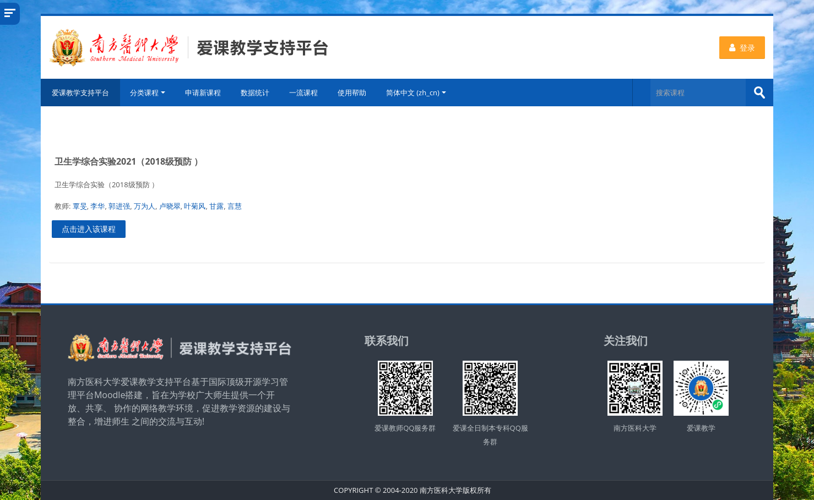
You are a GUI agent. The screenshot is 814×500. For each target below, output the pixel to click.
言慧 (234, 206)
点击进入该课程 (89, 229)
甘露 (216, 206)
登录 (742, 47)
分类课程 (147, 92)
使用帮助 (352, 92)
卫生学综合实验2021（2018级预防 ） (129, 161)
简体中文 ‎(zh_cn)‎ (416, 92)
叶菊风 (194, 206)
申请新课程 (203, 92)
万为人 (144, 206)
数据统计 (255, 92)
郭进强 (119, 206)
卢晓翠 (170, 206)
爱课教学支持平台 (80, 92)
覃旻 (80, 206)
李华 (97, 206)
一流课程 (303, 92)
